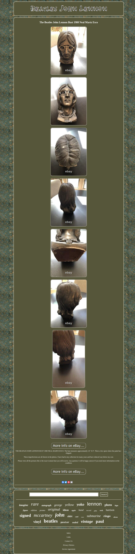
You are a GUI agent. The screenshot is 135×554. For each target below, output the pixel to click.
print (95, 511)
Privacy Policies (68, 545)
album (115, 517)
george (58, 505)
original (54, 509)
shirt (69, 516)
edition (34, 510)
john (59, 515)
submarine (94, 516)
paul (100, 521)
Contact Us (69, 541)
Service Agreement (68, 549)
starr (82, 517)
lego (116, 505)
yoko (80, 504)
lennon (94, 504)
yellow (69, 505)
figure (25, 510)
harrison (110, 510)
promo (42, 510)
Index (69, 533)
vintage (87, 521)
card (76, 517)
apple (74, 510)
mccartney (43, 515)
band (81, 510)
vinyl (37, 522)
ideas (66, 509)
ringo (107, 516)
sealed (75, 522)
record (88, 510)
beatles (51, 521)
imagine (23, 505)
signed (25, 515)
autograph (46, 505)
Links (69, 537)
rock (101, 510)
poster (65, 522)
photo (108, 505)
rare (35, 504)
